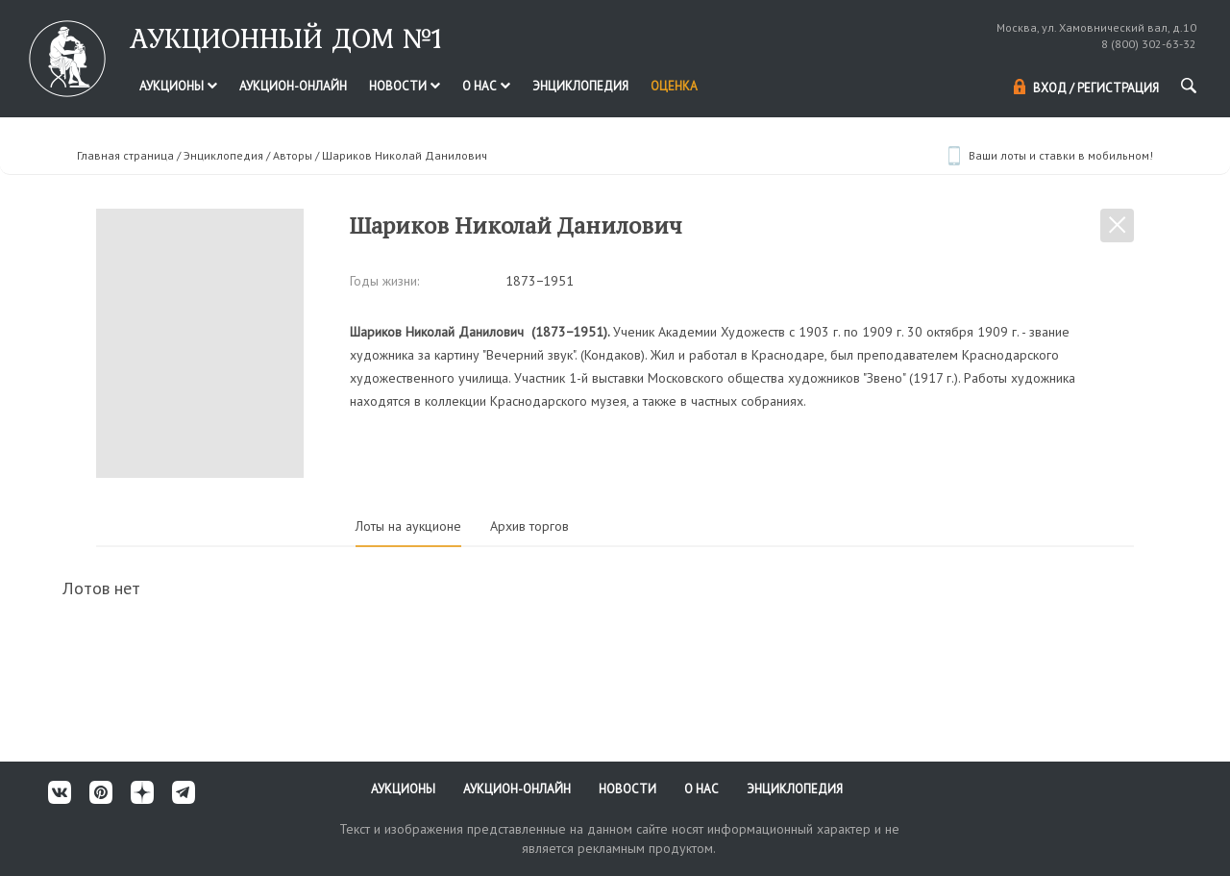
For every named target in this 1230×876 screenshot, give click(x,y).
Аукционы (178, 86)
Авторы (292, 155)
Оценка (674, 86)
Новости (404, 86)
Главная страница (125, 155)
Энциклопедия (580, 86)
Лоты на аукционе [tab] (408, 526)
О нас (486, 86)
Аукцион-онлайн (293, 86)
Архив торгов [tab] (529, 526)
